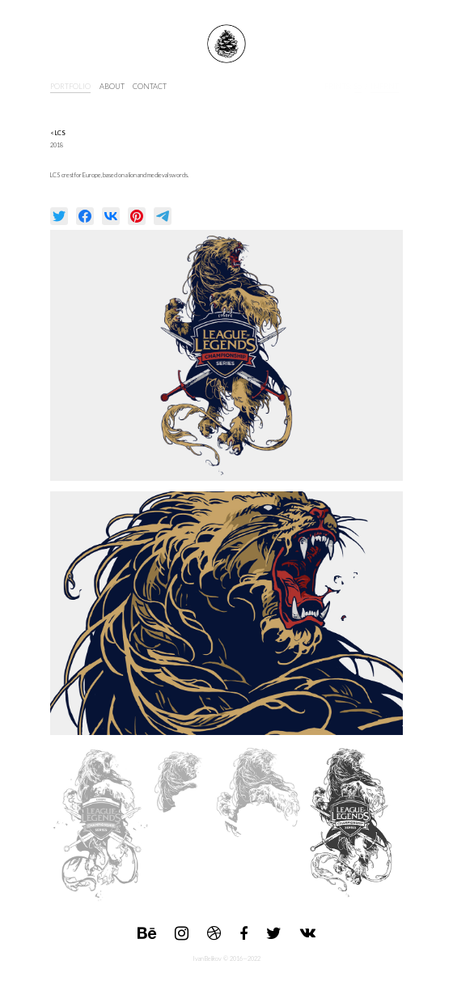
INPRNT (384, 86)
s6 (358, 86)
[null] (59, 216)
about (112, 86)
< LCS (58, 133)
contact (150, 86)
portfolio (70, 86)
